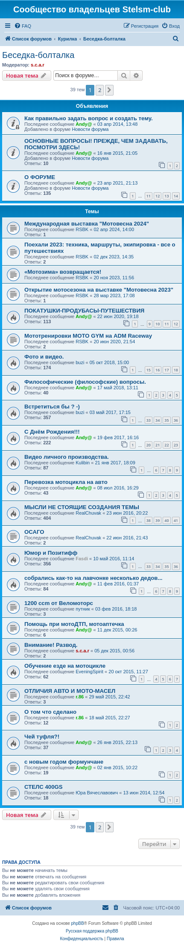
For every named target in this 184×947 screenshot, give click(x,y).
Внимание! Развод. (51, 645)
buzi (80, 362)
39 (157, 520)
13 (166, 196)
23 (176, 445)
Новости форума (90, 129)
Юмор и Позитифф (50, 553)
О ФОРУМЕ (39, 177)
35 (166, 420)
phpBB (77, 923)
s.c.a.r (37, 64)
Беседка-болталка (38, 55)
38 (148, 520)
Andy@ (84, 124)
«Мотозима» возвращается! (62, 272)
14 (176, 196)
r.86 (80, 696)
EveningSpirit (89, 671)
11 (148, 196)
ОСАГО (34, 532)
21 (157, 445)
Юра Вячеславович (97, 792)
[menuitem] (22, 26)
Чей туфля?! (41, 736)
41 (176, 520)
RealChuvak (88, 512)
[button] (109, 90)
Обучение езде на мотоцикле (64, 666)
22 (166, 445)
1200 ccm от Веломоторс (58, 603)
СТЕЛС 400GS (43, 787)
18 (176, 370)
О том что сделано (50, 712)
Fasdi (82, 558)
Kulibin (83, 462)
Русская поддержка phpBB (92, 931)
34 (157, 420)
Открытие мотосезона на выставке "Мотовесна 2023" (98, 290)
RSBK (82, 229)
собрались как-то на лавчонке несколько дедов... (93, 578)
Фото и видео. (44, 356)
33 (148, 420)
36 (176, 420)
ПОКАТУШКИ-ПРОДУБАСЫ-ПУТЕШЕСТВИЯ (84, 310)
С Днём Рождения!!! (52, 432)
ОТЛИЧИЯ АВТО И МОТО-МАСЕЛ (69, 691)
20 (148, 445)
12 (157, 196)
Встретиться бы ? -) (52, 406)
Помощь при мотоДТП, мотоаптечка (74, 624)
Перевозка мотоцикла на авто (66, 482)
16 (157, 370)
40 (166, 520)
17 (166, 370)
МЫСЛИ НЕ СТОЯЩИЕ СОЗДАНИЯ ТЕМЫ (81, 507)
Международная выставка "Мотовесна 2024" (86, 223)
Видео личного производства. (66, 457)
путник (83, 608)
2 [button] (99, 90)
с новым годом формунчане (63, 762)
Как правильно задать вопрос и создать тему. (88, 118)
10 (157, 324)
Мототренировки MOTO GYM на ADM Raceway (88, 336)
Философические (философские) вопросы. (85, 382)
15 (148, 370)
